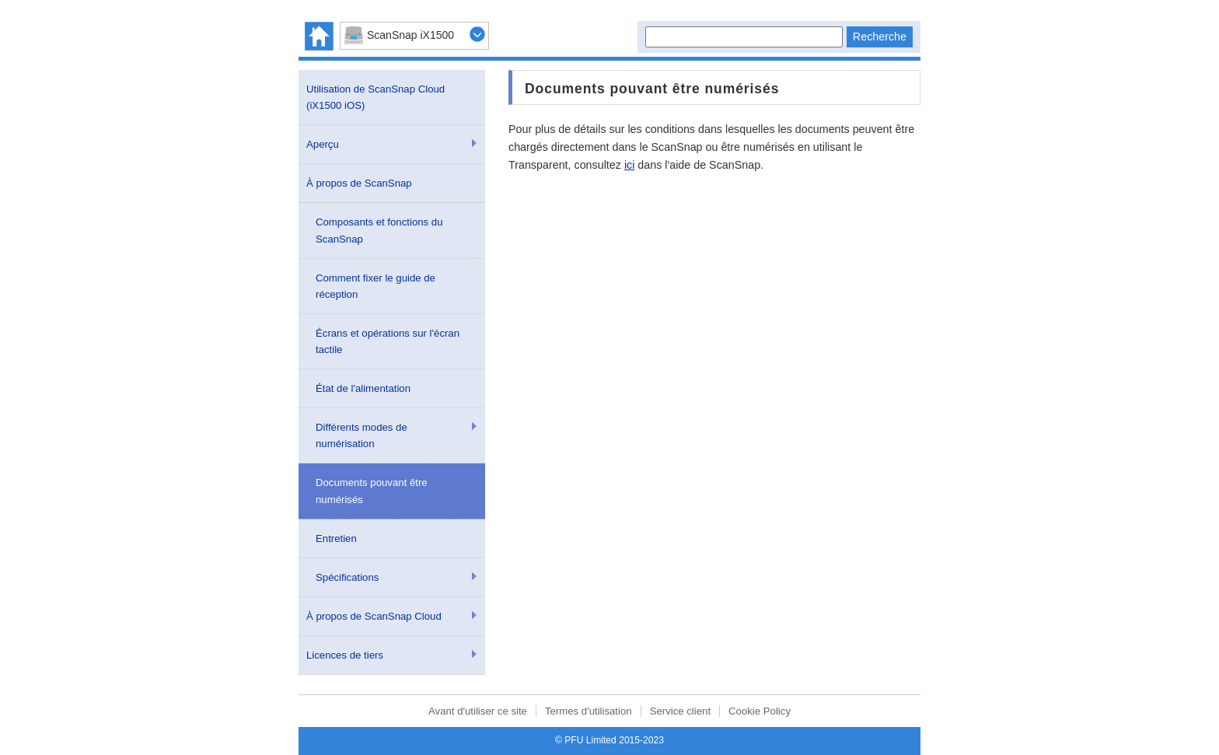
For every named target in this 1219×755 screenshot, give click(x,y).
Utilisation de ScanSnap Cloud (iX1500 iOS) (375, 97)
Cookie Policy (759, 711)
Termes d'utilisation (588, 711)
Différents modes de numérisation (361, 435)
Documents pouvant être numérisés (372, 491)
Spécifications (347, 577)
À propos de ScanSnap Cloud (374, 616)
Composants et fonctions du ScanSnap (379, 230)
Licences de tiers (344, 655)
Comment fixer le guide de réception (375, 286)
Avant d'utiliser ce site (477, 711)
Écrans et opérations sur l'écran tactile (387, 341)
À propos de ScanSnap (359, 183)
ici (629, 165)
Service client (680, 711)
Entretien (336, 538)
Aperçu (322, 144)
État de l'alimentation (363, 388)
